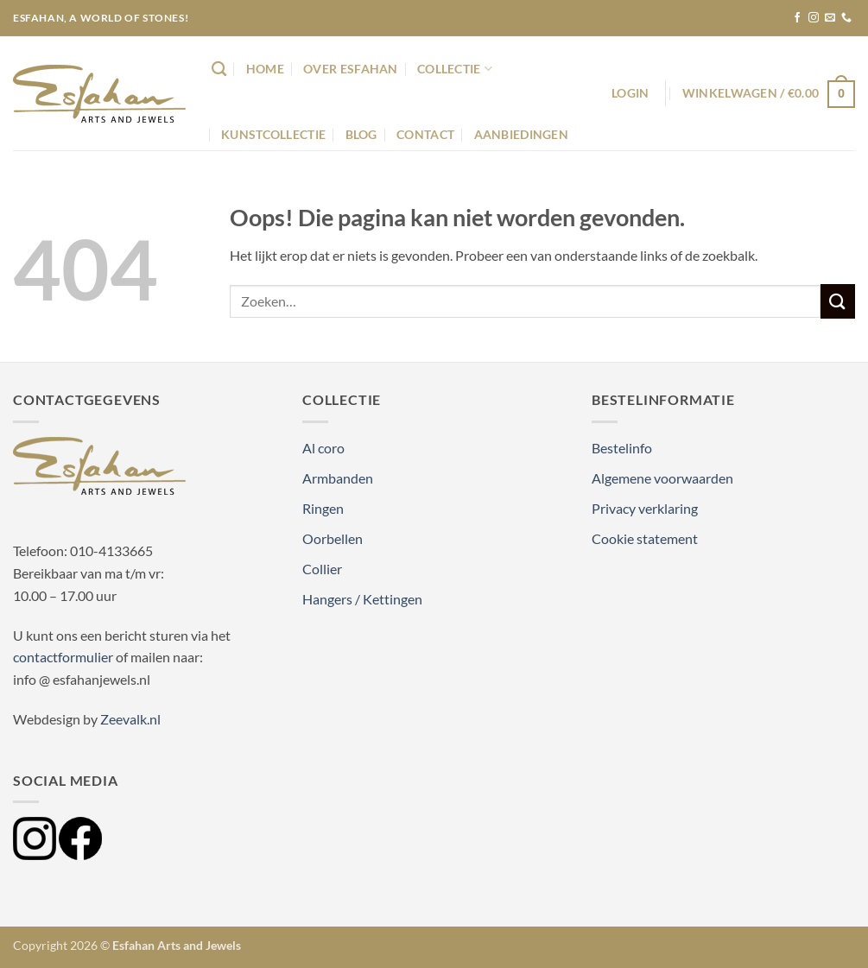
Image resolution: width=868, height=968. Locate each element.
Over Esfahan (350, 68)
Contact (425, 134)
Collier (322, 568)
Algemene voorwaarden (662, 478)
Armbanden (337, 478)
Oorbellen (332, 538)
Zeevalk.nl (130, 719)
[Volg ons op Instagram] (813, 18)
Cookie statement (645, 538)
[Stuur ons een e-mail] (830, 18)
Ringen (323, 508)
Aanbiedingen (521, 134)
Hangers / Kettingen (362, 599)
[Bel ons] (846, 18)
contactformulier (63, 656)
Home (265, 68)
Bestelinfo (622, 448)
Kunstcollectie (273, 134)
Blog (361, 134)
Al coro (323, 448)
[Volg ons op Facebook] (797, 18)
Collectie (454, 68)
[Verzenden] (837, 301)
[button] (630, 93)
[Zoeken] (219, 69)
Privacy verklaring (645, 508)
